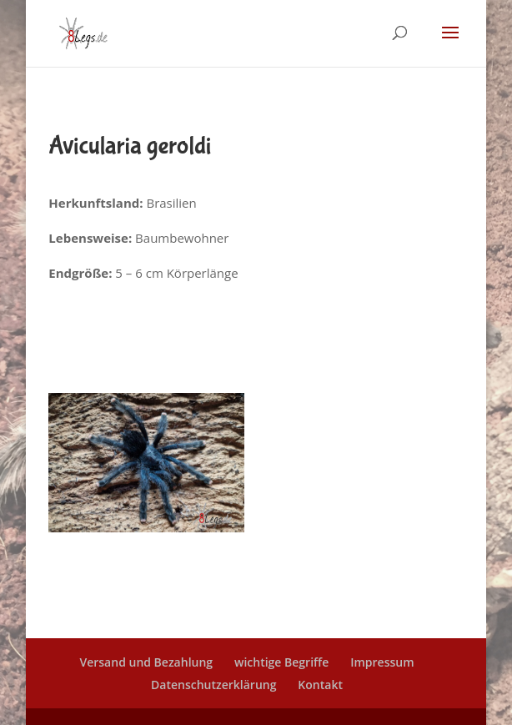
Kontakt (320, 684)
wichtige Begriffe (281, 662)
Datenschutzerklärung (213, 684)
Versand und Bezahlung (146, 662)
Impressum (382, 662)
